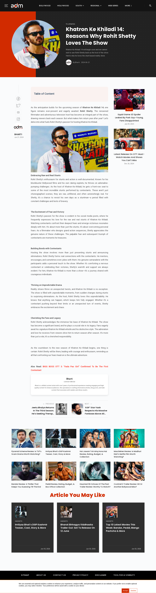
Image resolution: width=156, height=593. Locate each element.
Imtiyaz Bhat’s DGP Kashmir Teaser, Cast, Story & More (58, 453)
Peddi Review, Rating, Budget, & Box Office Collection (60, 486)
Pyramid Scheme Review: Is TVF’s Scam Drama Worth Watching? (26, 453)
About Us (41, 576)
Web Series (108, 5)
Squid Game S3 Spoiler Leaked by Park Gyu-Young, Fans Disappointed (129, 117)
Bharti (18, 134)
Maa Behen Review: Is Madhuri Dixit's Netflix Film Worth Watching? (127, 455)
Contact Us (59, 576)
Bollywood (39, 5)
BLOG (129, 109)
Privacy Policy (80, 576)
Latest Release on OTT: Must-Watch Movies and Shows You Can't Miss (129, 157)
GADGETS (18, 530)
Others (123, 5)
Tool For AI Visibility (124, 576)
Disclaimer (100, 576)
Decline (133, 591)
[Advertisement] (8, 47)
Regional (90, 5)
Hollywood (58, 5)
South (74, 5)
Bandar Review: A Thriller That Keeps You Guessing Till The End (26, 486)
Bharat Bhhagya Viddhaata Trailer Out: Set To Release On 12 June (77, 537)
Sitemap (25, 576)
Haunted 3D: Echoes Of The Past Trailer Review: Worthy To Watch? (95, 486)
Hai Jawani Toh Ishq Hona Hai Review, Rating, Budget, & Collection (93, 455)
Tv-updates (70, 24)
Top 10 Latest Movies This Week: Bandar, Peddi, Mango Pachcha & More (122, 537)
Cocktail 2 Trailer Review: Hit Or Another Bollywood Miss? (128, 486)
